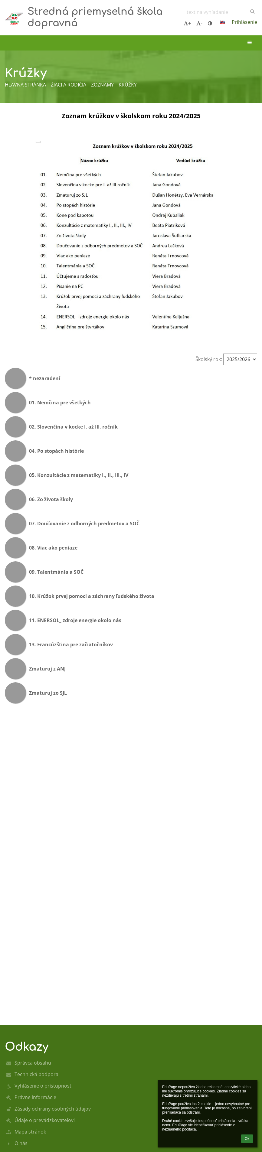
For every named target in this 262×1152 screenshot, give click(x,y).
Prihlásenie (244, 22)
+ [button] (187, 23)
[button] (222, 22)
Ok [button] (247, 1139)
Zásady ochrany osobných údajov (53, 1108)
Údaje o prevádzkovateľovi (45, 1120)
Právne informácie (35, 1097)
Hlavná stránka (25, 84)
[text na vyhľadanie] (221, 12)
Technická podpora (36, 1074)
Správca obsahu (33, 1062)
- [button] (199, 23)
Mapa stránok (30, 1131)
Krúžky (128, 84)
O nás (21, 1143)
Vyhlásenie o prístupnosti (44, 1085)
